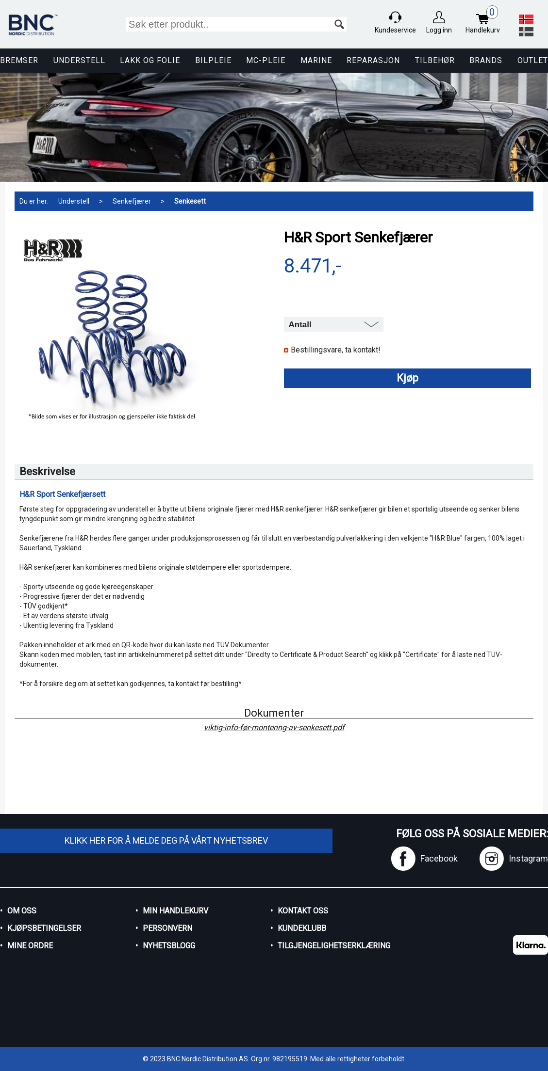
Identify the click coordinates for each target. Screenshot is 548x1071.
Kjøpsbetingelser (44, 928)
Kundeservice (395, 30)
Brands (485, 60)
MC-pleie (265, 60)
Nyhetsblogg (169, 945)
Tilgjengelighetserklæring (334, 945)
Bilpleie (213, 60)
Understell (79, 60)
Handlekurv (485, 20)
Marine (316, 60)
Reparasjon (373, 60)
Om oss (21, 910)
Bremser (19, 60)
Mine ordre (30, 945)
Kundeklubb (302, 928)
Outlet (532, 60)
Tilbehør (435, 60)
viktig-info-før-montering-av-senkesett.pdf (274, 728)
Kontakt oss (303, 910)
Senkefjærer (132, 201)
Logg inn (439, 30)
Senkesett (190, 201)
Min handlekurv (175, 910)
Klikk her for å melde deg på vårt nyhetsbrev (166, 840)
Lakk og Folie (150, 60)
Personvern (167, 928)
